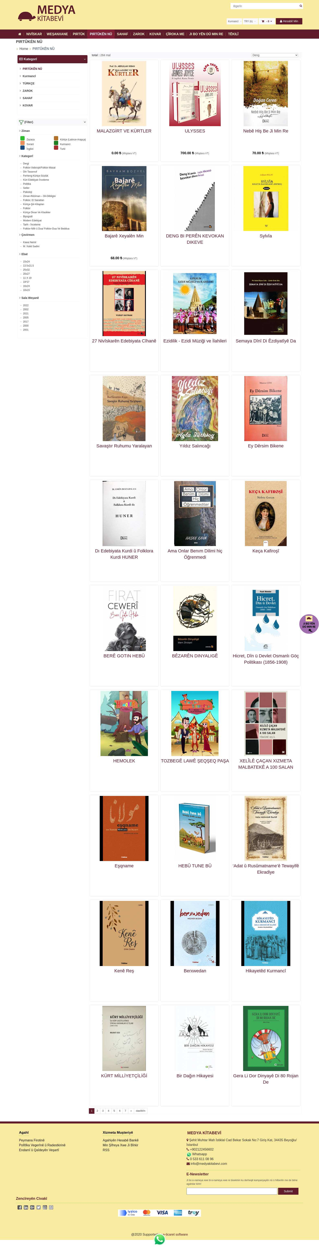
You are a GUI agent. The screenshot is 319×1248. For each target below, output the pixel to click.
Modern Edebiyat (32, 220)
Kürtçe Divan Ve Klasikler (36, 212)
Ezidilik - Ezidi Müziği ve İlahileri (195, 340)
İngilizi (26, 147)
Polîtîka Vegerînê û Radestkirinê (42, 1145)
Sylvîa (266, 235)
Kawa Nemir (29, 242)
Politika (26, 184)
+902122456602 (200, 1149)
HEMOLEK (124, 760)
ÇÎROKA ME (175, 34)
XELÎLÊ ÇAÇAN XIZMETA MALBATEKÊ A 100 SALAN (265, 764)
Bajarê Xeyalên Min (124, 235)
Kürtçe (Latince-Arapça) (70, 138)
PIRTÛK (79, 34)
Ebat (24, 254)
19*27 (25, 282)
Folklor (26, 208)
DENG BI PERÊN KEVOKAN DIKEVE (195, 239)
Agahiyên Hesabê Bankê (121, 1140)
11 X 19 (27, 277)
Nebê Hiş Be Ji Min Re (265, 130)
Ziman (25, 130)
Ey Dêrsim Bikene (266, 445)
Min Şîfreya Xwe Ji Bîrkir (120, 1145)
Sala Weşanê (30, 297)
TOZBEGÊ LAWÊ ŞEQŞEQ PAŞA (195, 760)
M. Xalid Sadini (30, 246)
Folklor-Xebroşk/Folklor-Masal (39, 167)
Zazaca (27, 138)
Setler (25, 188)
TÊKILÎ (233, 34)
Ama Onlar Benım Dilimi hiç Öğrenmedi (195, 554)
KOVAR (155, 34)
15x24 (26, 261)
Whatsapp (197, 1154)
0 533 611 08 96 (200, 1159)
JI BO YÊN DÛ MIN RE (206, 34)
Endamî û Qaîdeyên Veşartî (39, 1150)
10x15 (26, 290)
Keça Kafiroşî (265, 550)
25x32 (26, 269)
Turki (59, 147)
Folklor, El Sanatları (33, 200)
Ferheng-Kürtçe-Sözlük (35, 175)
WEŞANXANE (57, 34)
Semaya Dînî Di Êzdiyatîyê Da (266, 340)
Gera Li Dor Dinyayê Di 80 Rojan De (265, 1079)
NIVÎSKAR (34, 34)
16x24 (26, 286)
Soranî (27, 143)
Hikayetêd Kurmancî (266, 970)
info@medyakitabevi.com (207, 1163)
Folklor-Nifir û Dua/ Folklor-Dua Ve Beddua (45, 228)
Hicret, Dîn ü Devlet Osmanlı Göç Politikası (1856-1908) (266, 659)
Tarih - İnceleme (31, 224)
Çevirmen (27, 234)
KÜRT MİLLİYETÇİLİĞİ (124, 1075)
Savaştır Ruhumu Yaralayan (124, 445)
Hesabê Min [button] (289, 21)
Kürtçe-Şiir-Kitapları (33, 204)
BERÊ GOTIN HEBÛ (124, 655)
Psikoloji (27, 192)
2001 (25, 329)
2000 (25, 325)
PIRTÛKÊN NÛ (101, 34)
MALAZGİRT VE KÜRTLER (124, 130)
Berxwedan (195, 970)
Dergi (25, 163)
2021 (25, 313)
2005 (25, 317)
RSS (106, 1150)
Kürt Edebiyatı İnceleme (35, 179)
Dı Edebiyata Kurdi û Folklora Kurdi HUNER (124, 554)
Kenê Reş (124, 970)
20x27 (26, 273)
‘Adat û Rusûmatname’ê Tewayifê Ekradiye (266, 869)
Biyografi (27, 216)
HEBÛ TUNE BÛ (195, 865)
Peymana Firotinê (31, 1140)
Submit (288, 1191)
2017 (25, 321)
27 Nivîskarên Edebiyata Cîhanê (124, 340)
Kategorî (27, 156)
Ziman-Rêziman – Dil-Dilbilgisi (39, 196)
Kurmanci (62, 143)
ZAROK (139, 34)
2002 (25, 309)
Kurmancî (29, 76)
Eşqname (124, 865)
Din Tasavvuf (29, 171)
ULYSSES (195, 130)
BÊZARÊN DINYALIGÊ (195, 655)
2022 (25, 305)
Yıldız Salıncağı (195, 445)
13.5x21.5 (28, 265)
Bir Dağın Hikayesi (195, 1075)
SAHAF (122, 34)
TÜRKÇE (28, 83)
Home (24, 48)
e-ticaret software (175, 1234)
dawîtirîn (140, 1110)
